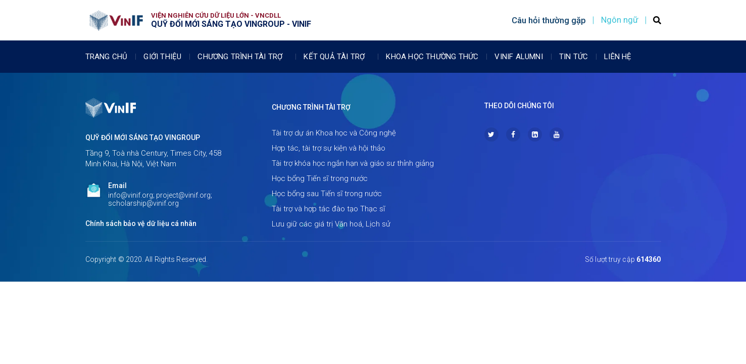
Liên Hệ (617, 56)
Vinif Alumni (518, 56)
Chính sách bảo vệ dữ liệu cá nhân (140, 223)
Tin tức (573, 56)
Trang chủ (106, 56)
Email (117, 185)
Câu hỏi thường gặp (549, 20)
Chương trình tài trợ (242, 57)
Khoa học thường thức (432, 56)
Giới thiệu (162, 56)
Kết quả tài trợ (337, 57)
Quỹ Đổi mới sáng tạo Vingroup (142, 137)
